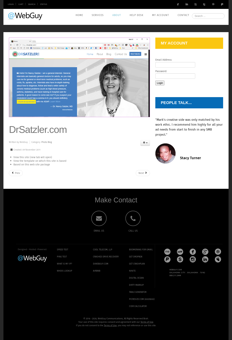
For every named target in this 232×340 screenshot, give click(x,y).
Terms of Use (146, 322)
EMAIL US (99, 231)
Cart (20, 4)
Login (11, 4)
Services (98, 15)
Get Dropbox (135, 256)
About (116, 15)
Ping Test (62, 256)
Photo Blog (46, 142)
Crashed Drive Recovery (106, 256)
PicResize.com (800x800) (142, 299)
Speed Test (62, 249)
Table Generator (137, 292)
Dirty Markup (136, 285)
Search (32, 4)
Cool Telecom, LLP (102, 249)
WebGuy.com (25, 16)
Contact (183, 15)
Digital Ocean (136, 278)
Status (43, 4)
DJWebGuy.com (100, 264)
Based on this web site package (31, 165)
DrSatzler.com (38, 129)
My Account (160, 15)
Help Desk (136, 15)
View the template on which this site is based (39, 161)
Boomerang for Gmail (141, 249)
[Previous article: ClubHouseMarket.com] (16, 173)
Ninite (132, 271)
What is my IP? (64, 264)
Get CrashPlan (137, 264)
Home (79, 15)
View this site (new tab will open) (32, 157)
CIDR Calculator (138, 306)
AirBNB (96, 271)
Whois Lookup (64, 271)
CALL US (133, 231)
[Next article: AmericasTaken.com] (143, 173)
